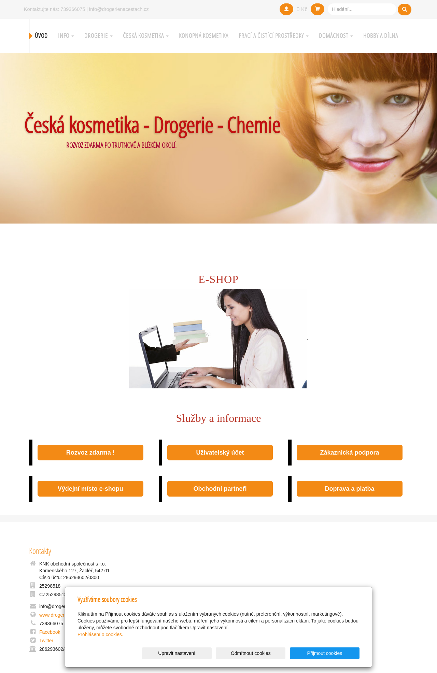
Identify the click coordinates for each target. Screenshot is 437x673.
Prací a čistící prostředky (274, 36)
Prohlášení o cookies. (100, 634)
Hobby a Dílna (380, 36)
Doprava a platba (350, 488)
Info (66, 36)
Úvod (41, 36)
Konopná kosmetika (203, 36)
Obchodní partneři (219, 488)
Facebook (49, 632)
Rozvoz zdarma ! (90, 452)
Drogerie (98, 36)
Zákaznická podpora (349, 452)
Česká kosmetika (146, 36)
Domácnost (336, 36)
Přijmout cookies (333, 653)
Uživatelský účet (220, 452)
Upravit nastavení (220, 653)
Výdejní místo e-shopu (90, 488)
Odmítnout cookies (277, 653)
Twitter (46, 640)
